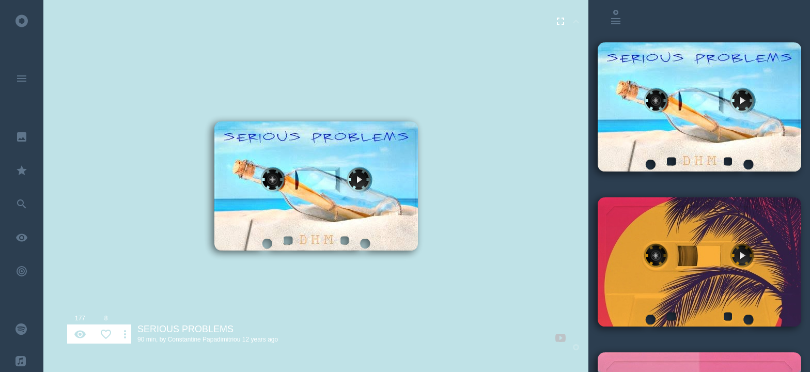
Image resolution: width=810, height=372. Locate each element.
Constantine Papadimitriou (204, 339)
